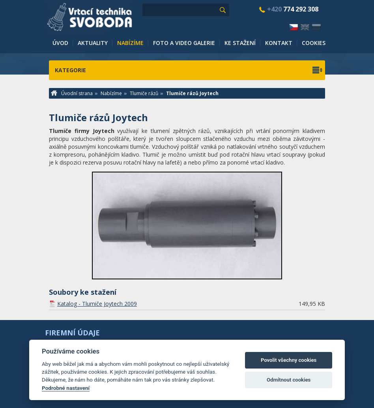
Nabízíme (130, 43)
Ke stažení (240, 43)
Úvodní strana (72, 93)
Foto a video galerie (184, 43)
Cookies (313, 43)
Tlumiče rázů (144, 93)
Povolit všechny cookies (288, 360)
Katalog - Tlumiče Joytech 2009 (97, 303)
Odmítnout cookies (288, 380)
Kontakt (278, 43)
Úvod (60, 43)
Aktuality (93, 43)
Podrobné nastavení (66, 388)
